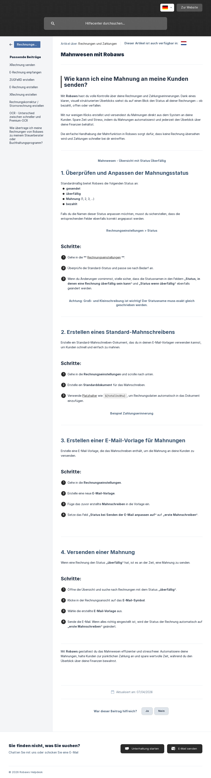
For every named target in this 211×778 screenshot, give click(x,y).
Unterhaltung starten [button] (145, 748)
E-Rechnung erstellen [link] (23, 87)
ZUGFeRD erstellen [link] (21, 79)
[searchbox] (105, 23)
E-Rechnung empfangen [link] (25, 72)
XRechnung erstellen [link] (23, 94)
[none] (167, 8)
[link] (24, 44)
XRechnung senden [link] (22, 65)
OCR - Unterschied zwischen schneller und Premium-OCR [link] (25, 116)
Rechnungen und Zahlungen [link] (97, 43)
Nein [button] (161, 710)
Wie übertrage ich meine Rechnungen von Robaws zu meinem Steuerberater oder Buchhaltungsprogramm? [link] (26, 135)
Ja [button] (147, 710)
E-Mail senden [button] (187, 748)
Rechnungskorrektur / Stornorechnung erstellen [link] (26, 103)
